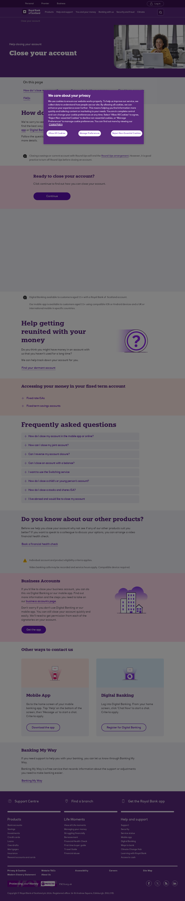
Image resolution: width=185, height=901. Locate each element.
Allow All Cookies (56, 133)
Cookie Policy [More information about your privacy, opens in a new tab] (55, 125)
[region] (94, 117)
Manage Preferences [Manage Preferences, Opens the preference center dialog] (90, 133)
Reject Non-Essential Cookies (126, 133)
